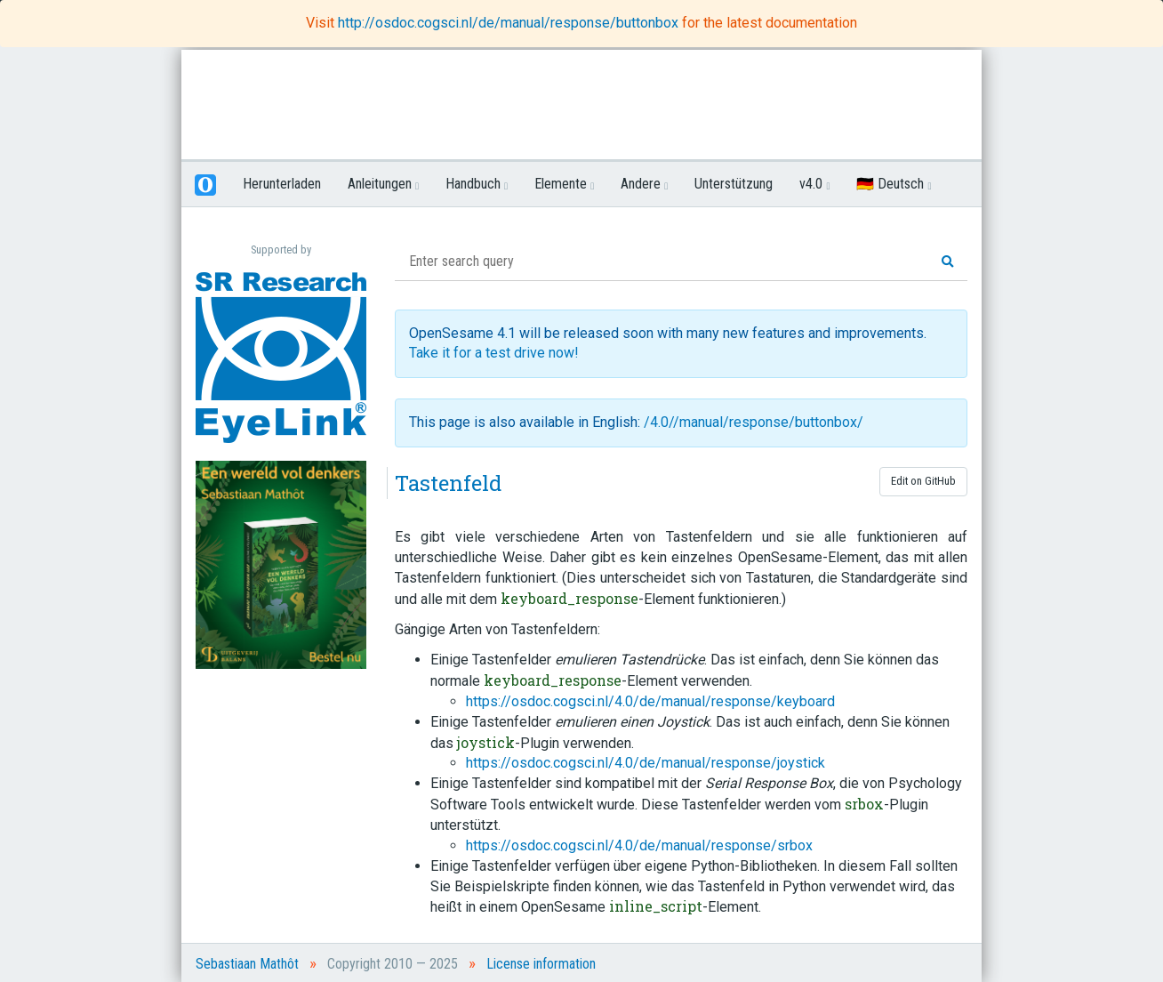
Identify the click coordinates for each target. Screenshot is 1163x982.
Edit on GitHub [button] (923, 480)
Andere (644, 183)
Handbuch (476, 183)
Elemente (564, 183)
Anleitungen (383, 183)
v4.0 (814, 183)
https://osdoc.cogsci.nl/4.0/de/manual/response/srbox (639, 845)
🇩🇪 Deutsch (893, 183)
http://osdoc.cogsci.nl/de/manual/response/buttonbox (510, 22)
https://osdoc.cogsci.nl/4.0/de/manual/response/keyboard (650, 701)
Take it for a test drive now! (494, 352)
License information (541, 963)
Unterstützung (733, 183)
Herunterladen (282, 183)
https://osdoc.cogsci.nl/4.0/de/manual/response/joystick (645, 762)
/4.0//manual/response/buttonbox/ (753, 422)
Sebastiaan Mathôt (247, 963)
